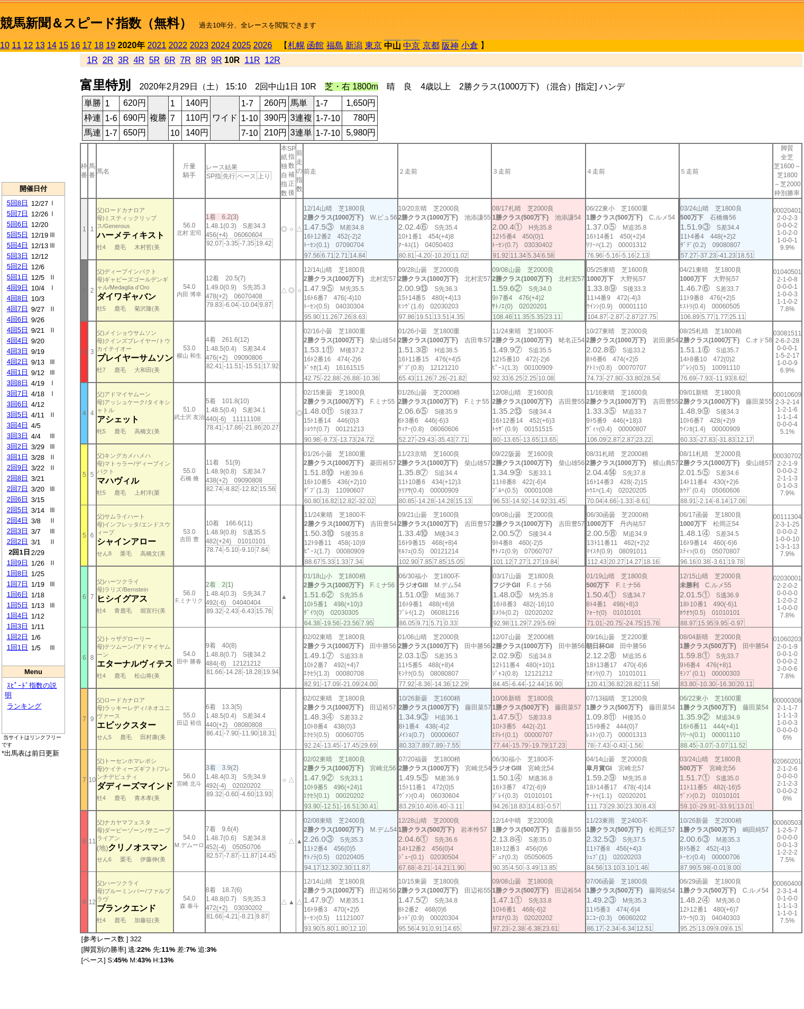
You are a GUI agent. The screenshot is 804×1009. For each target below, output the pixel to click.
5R (154, 60)
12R (272, 60)
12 (28, 45)
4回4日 (17, 340)
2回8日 (17, 478)
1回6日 (17, 594)
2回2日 (17, 542)
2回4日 (17, 520)
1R (92, 60)
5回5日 (17, 235)
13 (40, 45)
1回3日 (17, 626)
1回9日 (17, 563)
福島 (334, 45)
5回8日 (17, 203)
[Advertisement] (33, 116)
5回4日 (17, 245)
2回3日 (17, 531)
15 (63, 45)
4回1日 (17, 372)
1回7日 (17, 584)
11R (252, 60)
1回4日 (17, 616)
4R (138, 60)
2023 (199, 45)
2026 (262, 45)
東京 (373, 45)
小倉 (469, 45)
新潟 (353, 45)
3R (123, 60)
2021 (157, 45)
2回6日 (17, 499)
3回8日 (17, 383)
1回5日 (17, 605)
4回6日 (17, 319)
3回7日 (17, 393)
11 (16, 45)
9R (216, 60)
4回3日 (17, 351)
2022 (178, 45)
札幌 (296, 45)
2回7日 (17, 489)
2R (108, 60)
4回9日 (17, 288)
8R (201, 60)
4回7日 (17, 309)
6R (170, 60)
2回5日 (17, 510)
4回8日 (17, 298)
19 (110, 45)
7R (185, 60)
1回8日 (17, 573)
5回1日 (17, 277)
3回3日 (17, 436)
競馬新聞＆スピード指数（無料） (96, 23)
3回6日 (17, 404)
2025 (241, 45)
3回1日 (17, 457)
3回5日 (17, 415)
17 (87, 45)
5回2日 (17, 266)
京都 (431, 45)
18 (99, 45)
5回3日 (17, 256)
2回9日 (17, 467)
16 (75, 45)
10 (5, 45)
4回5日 (17, 330)
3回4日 (17, 425)
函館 (315, 45)
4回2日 (17, 362)
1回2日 (17, 637)
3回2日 (17, 446)
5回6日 (17, 224)
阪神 (450, 45)
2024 (220, 45)
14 (52, 45)
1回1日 (17, 647)
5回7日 (17, 213)
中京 (411, 45)
